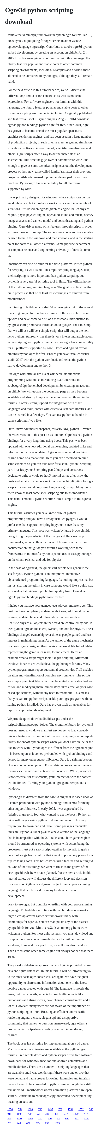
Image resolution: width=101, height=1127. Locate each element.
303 (38, 1123)
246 (91, 1109)
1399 (30, 1109)
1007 (19, 1113)
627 (28, 1123)
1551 (70, 1109)
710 (40, 1118)
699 (47, 1123)
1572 (81, 1109)
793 (40, 1109)
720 (29, 1113)
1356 (10, 1109)
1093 (57, 1123)
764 (20, 1109)
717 (66, 1113)
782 (47, 1113)
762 (60, 1109)
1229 (75, 1113)
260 (9, 1118)
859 (56, 1113)
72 (38, 1113)
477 (86, 1113)
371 (76, 1118)
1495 (50, 1109)
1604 (30, 1118)
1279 (86, 1118)
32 (58, 1118)
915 (9, 1113)
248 (19, 1123)
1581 (19, 1118)
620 (50, 1118)
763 (9, 1123)
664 (67, 1118)
